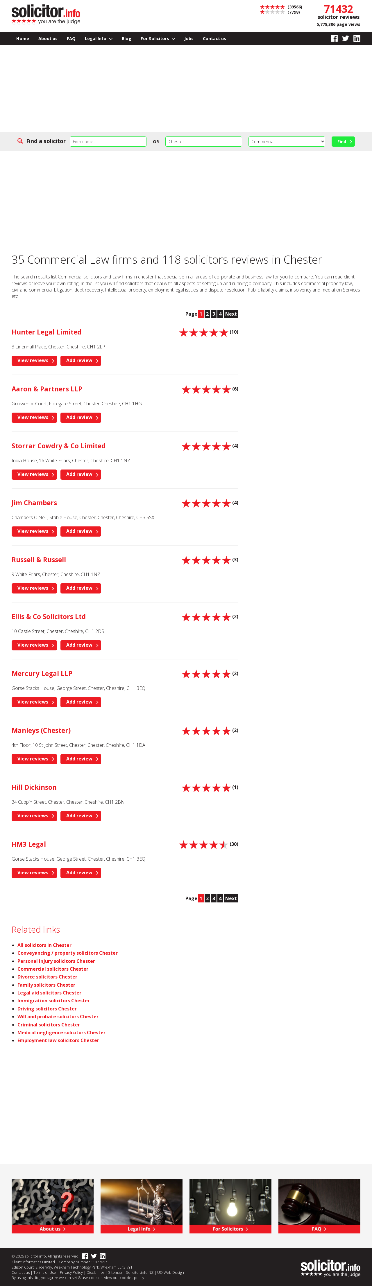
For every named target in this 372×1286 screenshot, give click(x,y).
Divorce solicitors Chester (47, 977)
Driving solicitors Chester (47, 1009)
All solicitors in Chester (44, 945)
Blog (126, 38)
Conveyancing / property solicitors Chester (67, 953)
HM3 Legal (29, 844)
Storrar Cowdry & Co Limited (58, 445)
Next (231, 314)
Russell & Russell (39, 559)
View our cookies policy (124, 1277)
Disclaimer (95, 1272)
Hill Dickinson (34, 787)
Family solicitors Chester (46, 985)
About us (48, 38)
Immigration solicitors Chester (53, 1000)
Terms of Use (44, 1272)
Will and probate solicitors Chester (58, 1016)
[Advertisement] (186, 88)
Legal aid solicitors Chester (49, 993)
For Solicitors (158, 38)
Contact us (214, 38)
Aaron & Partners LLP (47, 388)
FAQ (71, 38)
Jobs (189, 38)
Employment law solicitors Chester (58, 1040)
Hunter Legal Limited (46, 332)
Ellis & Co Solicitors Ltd (49, 616)
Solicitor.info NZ (139, 1272)
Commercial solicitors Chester (52, 969)
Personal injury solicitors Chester (56, 961)
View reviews (32, 360)
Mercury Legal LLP (42, 673)
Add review (79, 360)
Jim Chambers (34, 502)
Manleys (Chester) (41, 730)
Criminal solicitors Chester (48, 1024)
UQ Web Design (170, 1272)
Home (22, 38)
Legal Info (98, 38)
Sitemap (115, 1272)
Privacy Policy (71, 1272)
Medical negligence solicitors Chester (61, 1032)
